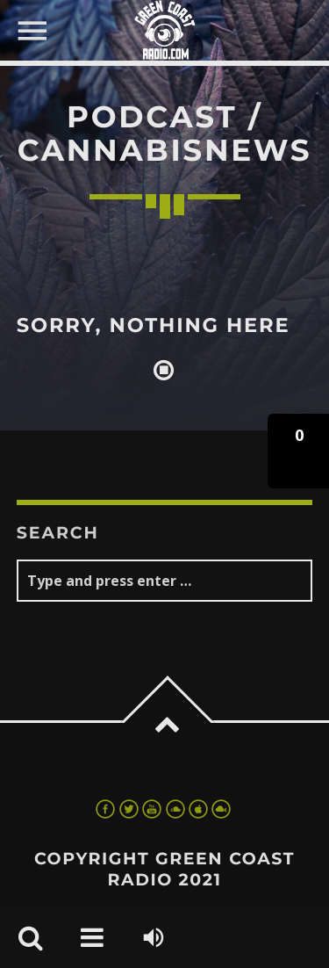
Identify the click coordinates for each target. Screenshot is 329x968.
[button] (298, 451)
